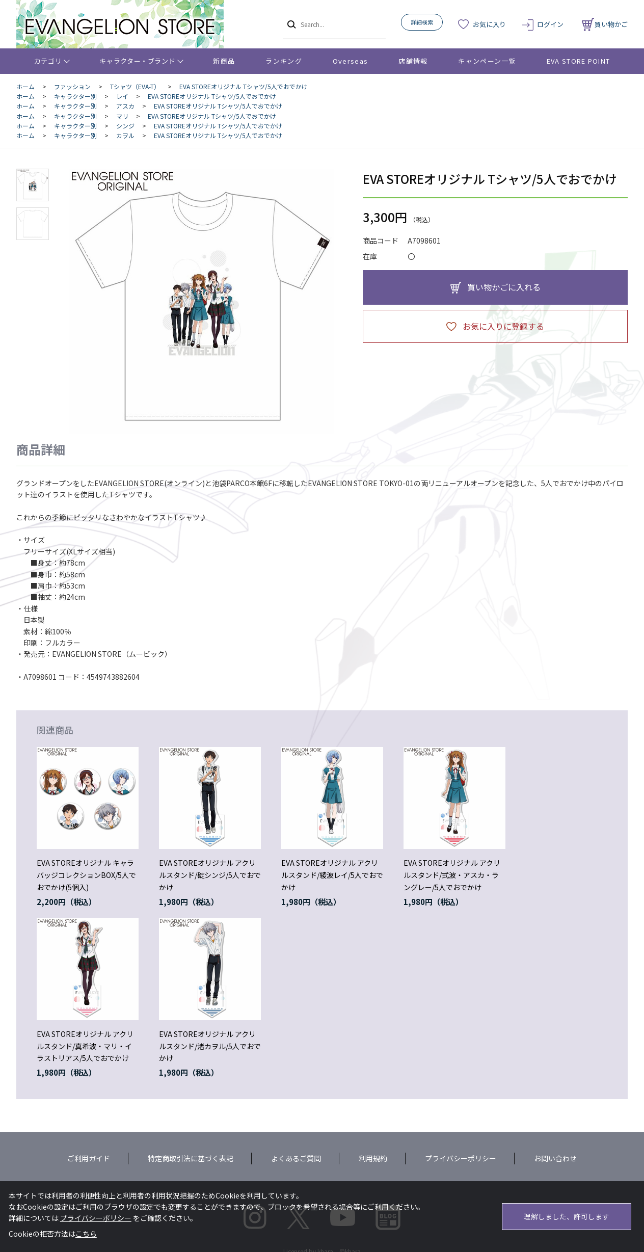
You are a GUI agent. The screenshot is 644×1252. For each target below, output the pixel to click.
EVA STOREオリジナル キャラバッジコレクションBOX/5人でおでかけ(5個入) (86, 875)
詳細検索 (422, 22)
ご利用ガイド (88, 1158)
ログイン (550, 24)
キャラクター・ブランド (137, 61)
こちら (86, 1234)
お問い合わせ (555, 1158)
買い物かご (605, 24)
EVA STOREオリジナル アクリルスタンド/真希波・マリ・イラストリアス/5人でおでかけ (85, 1046)
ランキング (283, 61)
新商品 (224, 61)
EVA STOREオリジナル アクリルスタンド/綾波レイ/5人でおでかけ (332, 875)
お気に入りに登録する (503, 326)
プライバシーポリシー (460, 1158)
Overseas (350, 61)
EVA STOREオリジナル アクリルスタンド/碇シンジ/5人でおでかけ (210, 875)
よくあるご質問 (296, 1158)
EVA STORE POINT (578, 61)
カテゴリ (48, 61)
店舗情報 (412, 61)
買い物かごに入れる (504, 287)
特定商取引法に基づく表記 (190, 1158)
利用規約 (373, 1158)
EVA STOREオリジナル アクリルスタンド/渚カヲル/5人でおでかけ (210, 1046)
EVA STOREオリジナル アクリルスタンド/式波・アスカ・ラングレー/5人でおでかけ (452, 875)
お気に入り (489, 24)
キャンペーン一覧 (487, 61)
